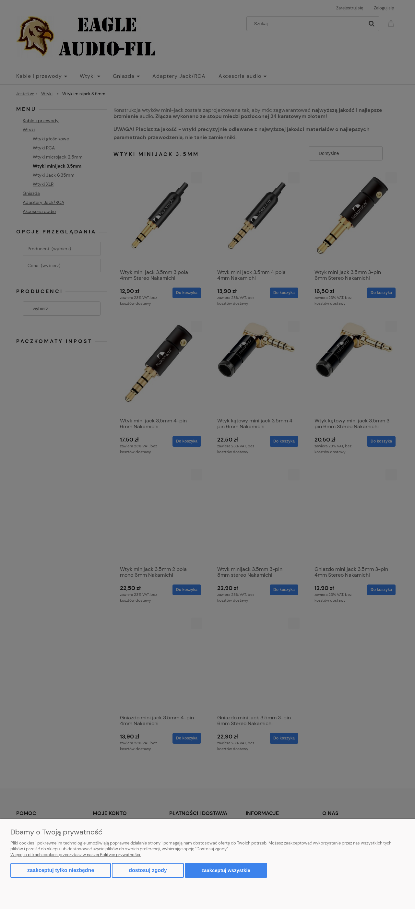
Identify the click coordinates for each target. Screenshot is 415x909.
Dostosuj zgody (148, 870)
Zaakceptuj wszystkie (226, 870)
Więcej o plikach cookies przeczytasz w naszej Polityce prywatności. (75, 854)
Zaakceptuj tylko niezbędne (60, 870)
